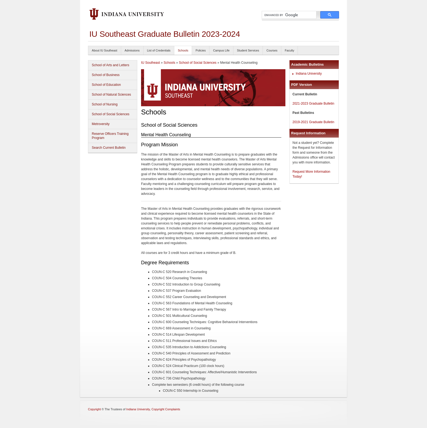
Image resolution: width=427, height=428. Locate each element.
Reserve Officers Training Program (110, 136)
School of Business (106, 75)
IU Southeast (150, 63)
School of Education (106, 85)
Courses (271, 50)
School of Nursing (105, 104)
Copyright (94, 409)
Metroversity (100, 124)
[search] (288, 15)
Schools (183, 50)
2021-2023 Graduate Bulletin (313, 103)
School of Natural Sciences (111, 94)
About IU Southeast (104, 50)
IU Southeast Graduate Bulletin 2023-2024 (164, 33)
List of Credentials (158, 50)
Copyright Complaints (165, 409)
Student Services (248, 50)
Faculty (289, 50)
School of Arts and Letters (110, 65)
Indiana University (309, 73)
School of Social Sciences (110, 114)
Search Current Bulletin (109, 148)
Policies (201, 50)
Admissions (132, 50)
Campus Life (221, 50)
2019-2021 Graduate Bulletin (313, 122)
